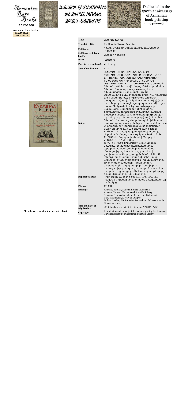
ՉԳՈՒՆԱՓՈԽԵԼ (21, 35)
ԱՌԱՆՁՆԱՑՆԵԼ (21, 33)
